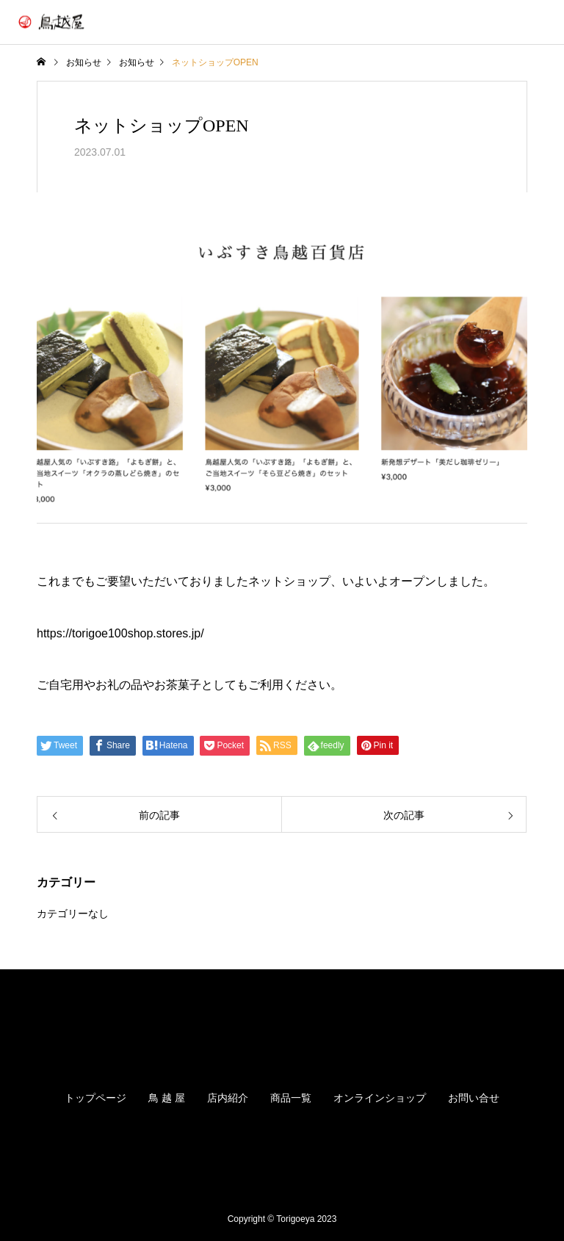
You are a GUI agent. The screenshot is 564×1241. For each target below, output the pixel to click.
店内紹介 (227, 1098)
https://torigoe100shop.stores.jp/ (120, 633)
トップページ (95, 1098)
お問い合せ (473, 1098)
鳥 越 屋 (166, 1098)
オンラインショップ (379, 1098)
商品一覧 (290, 1098)
